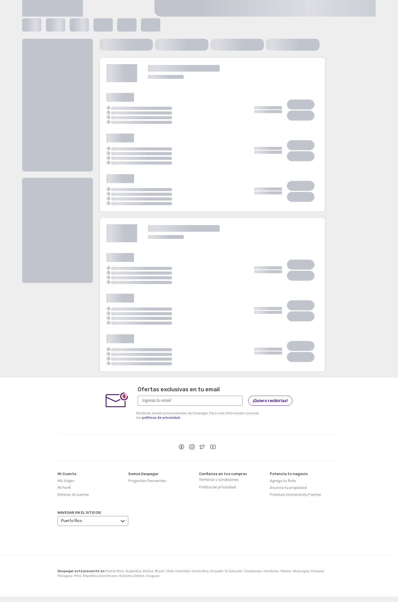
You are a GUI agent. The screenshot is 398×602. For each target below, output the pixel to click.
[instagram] (192, 447)
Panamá (317, 571)
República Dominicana (100, 576)
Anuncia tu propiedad (288, 488)
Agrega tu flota (283, 481)
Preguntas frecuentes (147, 481)
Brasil (159, 571)
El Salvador (234, 571)
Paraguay (64, 576)
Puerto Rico (115, 571)
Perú (77, 576)
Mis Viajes (65, 481)
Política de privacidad (217, 487)
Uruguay (153, 576)
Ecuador (216, 571)
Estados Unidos (132, 576)
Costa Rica (200, 571)
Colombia (182, 571)
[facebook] (181, 447)
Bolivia (148, 571)
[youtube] (213, 447)
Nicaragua (301, 571)
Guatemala (253, 571)
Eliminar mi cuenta (73, 494)
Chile (170, 571)
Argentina (133, 571)
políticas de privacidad (161, 417)
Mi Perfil (64, 488)
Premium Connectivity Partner (295, 494)
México (286, 571)
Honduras (271, 571)
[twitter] (202, 447)
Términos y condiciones (219, 480)
